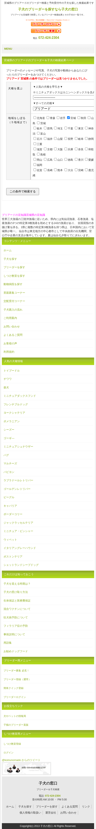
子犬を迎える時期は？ (17, 583)
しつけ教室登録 (12, 743)
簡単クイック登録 (13, 688)
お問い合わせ (12, 326)
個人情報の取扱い (30, 812)
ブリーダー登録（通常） (17, 679)
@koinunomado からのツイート (21, 760)
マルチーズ (10, 463)
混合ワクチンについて (17, 608)
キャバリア (10, 505)
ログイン (9, 752)
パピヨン (9, 472)
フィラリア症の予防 (16, 625)
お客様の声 (10, 343)
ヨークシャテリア (14, 412)
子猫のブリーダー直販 (16, 724)
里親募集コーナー (14, 292)
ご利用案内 (10, 318)
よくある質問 (70, 806)
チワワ (8, 378)
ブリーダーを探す (14, 267)
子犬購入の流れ (13, 309)
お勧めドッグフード (16, 651)
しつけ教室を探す (14, 275)
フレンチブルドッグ (16, 404)
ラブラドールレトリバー (18, 480)
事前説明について (14, 634)
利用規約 (9, 351)
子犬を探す (10, 258)
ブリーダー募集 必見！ (16, 670)
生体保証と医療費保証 (17, 600)
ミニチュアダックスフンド (20, 395)
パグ (6, 455)
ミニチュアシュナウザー (18, 446)
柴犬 (6, 387)
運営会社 (50, 812)
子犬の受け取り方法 (16, 592)
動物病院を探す (13, 284)
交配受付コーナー (14, 301)
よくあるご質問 (13, 334)
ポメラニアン (12, 421)
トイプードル (12, 370)
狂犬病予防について (16, 617)
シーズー (9, 429)
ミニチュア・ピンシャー (18, 531)
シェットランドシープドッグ (21, 564)
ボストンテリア (13, 556)
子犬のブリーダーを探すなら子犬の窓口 (48, 9)
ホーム (8, 250)
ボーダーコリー (13, 514)
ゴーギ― (9, 438)
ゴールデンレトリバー (17, 488)
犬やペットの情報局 (15, 716)
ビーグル (9, 497)
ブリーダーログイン (15, 697)
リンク (86, 806)
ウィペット (10, 539)
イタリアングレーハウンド (20, 548)
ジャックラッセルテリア (18, 522)
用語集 (8, 642)
